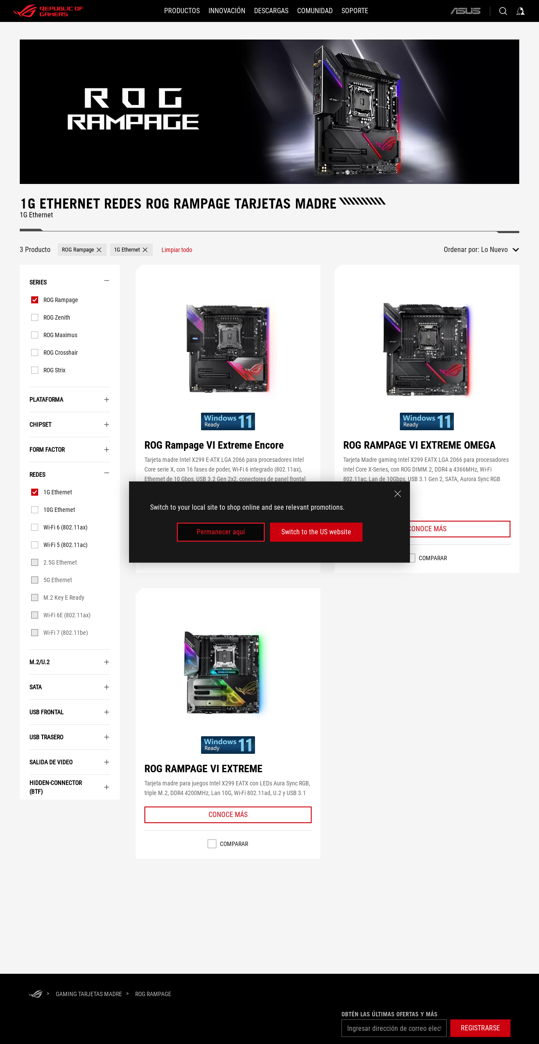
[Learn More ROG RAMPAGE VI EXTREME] (228, 815)
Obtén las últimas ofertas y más (389, 1014)
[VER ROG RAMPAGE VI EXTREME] (227, 673)
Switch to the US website (316, 532)
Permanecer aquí (221, 532)
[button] (226, 11)
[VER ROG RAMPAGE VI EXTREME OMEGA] (426, 350)
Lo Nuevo (494, 249)
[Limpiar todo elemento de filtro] (177, 250)
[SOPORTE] (354, 11)
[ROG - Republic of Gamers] (48, 11)
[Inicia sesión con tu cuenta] (520, 11)
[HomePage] (36, 994)
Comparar (433, 558)
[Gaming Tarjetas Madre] (89, 993)
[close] (397, 494)
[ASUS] (465, 11)
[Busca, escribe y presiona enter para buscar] (503, 11)
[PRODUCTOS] (182, 11)
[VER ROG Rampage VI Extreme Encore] (227, 350)
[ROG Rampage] (153, 993)
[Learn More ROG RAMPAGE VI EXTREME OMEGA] (426, 529)
